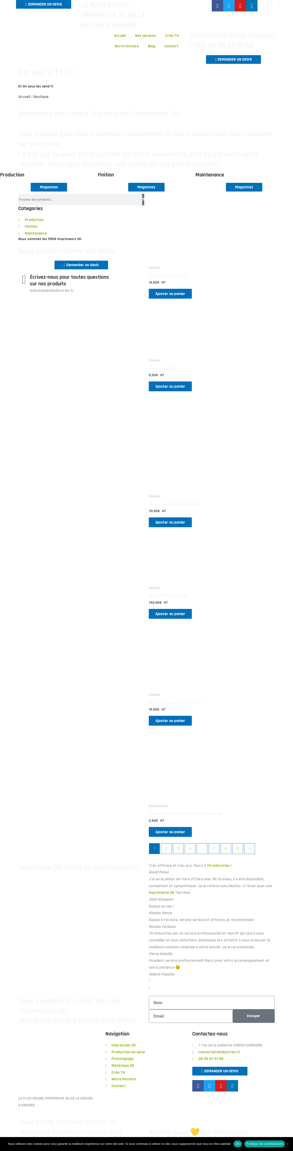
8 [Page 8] (226, 849)
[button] (212, 982)
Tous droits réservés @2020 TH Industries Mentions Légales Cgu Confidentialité (70, 1133)
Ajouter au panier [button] (173, 293)
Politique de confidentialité (265, 1144)
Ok (238, 1144)
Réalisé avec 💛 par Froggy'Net (199, 1134)
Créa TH (172, 35)
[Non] (287, 1144)
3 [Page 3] (178, 849)
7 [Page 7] (214, 849)
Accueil (120, 35)
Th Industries (218, 866)
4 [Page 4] (190, 849)
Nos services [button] (145, 35)
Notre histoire (127, 46)
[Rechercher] (143, 199)
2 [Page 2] (166, 849)
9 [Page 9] (238, 849)
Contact (171, 46)
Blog (151, 46)
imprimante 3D (161, 893)
